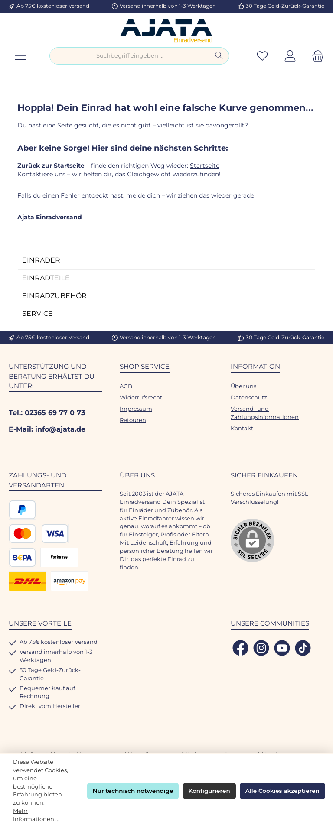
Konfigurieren (209, 790)
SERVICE (37, 313)
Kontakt (242, 428)
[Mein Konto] (290, 56)
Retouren (133, 420)
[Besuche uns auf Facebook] (240, 648)
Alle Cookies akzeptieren (282, 790)
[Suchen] (219, 56)
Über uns (243, 386)
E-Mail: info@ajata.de (47, 429)
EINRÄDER (41, 260)
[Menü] (20, 56)
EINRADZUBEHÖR (54, 296)
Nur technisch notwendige (133, 790)
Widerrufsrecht (141, 397)
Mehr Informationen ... (36, 815)
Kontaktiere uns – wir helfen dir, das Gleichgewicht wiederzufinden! (119, 174)
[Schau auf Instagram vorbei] (261, 648)
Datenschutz (249, 397)
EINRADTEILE (46, 278)
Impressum (136, 409)
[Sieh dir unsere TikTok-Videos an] (303, 648)
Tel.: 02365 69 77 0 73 (47, 412)
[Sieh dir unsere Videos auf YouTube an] (282, 648)
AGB (126, 386)
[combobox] (129, 56)
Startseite (204, 165)
